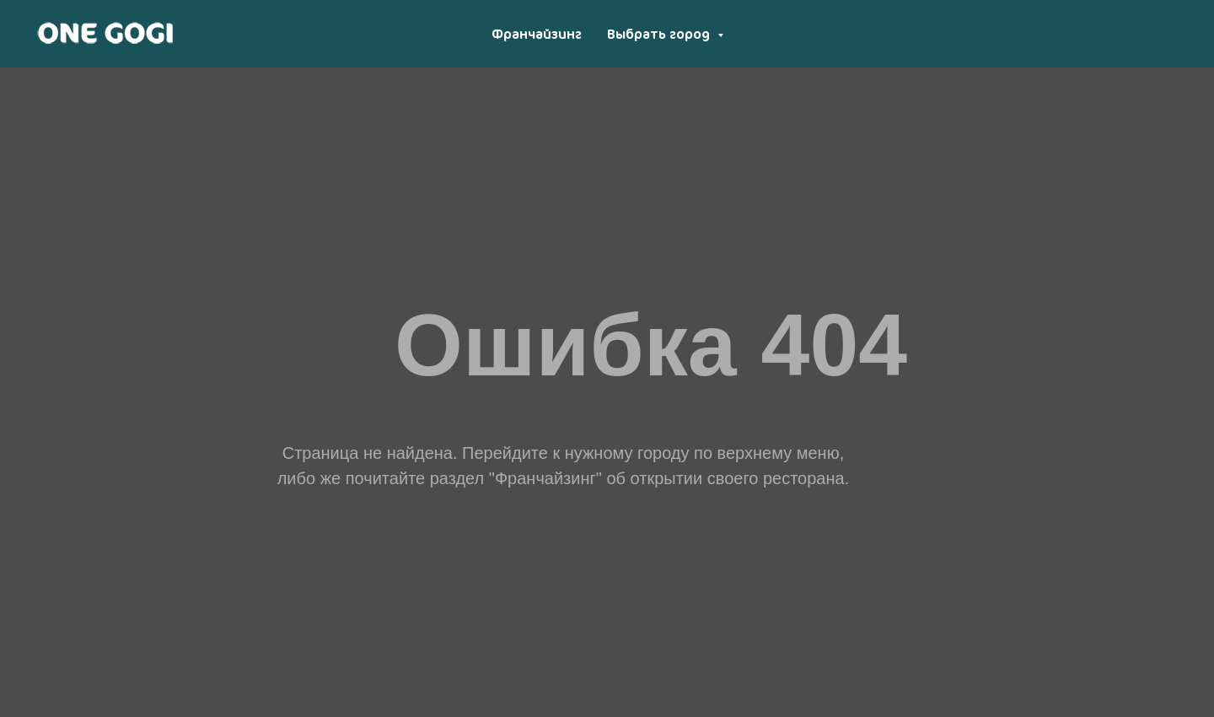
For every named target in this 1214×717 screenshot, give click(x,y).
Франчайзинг (537, 33)
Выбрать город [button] (660, 33)
